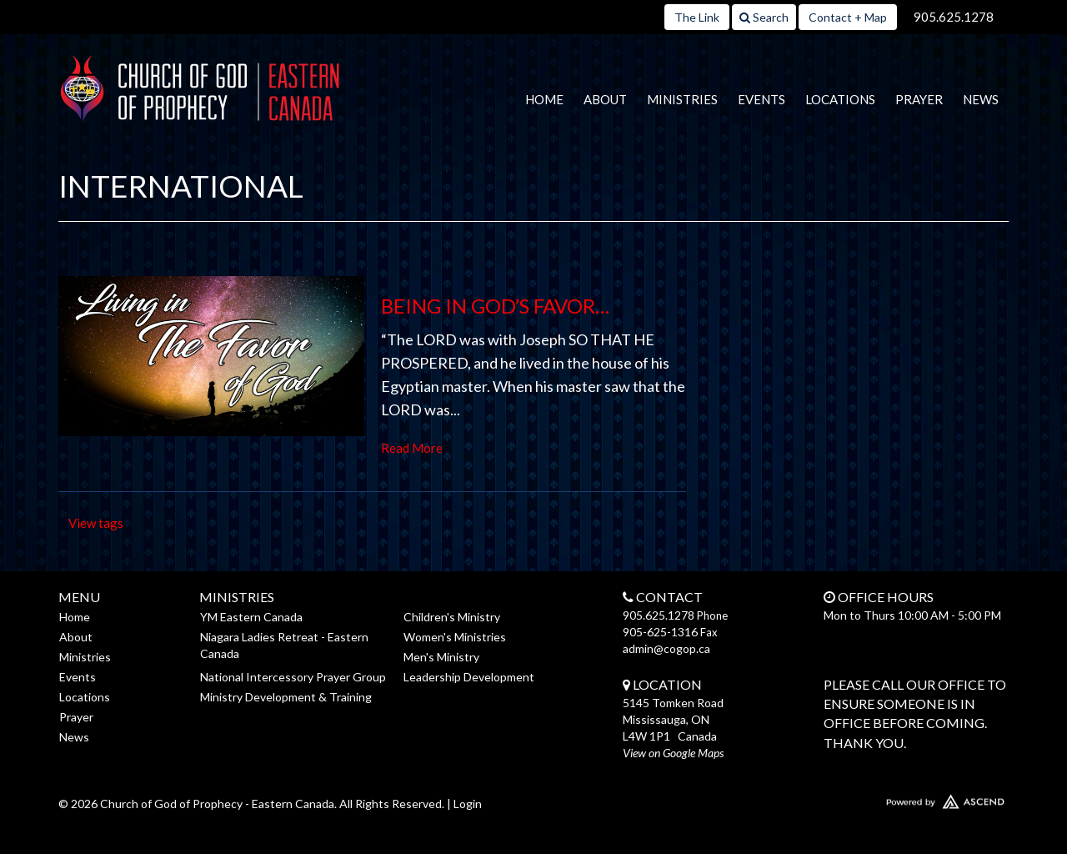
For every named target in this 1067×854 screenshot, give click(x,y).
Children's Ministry (451, 617)
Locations (840, 99)
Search (764, 17)
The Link (696, 17)
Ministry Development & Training (286, 697)
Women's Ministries (454, 637)
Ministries (682, 99)
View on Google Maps (673, 753)
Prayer (919, 99)
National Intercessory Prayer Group (293, 677)
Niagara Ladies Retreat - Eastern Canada (284, 645)
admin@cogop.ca (666, 648)
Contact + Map (848, 17)
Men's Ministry (441, 657)
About (605, 99)
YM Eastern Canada (251, 617)
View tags (95, 522)
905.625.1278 (954, 16)
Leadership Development (468, 677)
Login (467, 803)
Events (761, 99)
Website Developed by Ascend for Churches (896, 798)
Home (544, 99)
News (981, 99)
